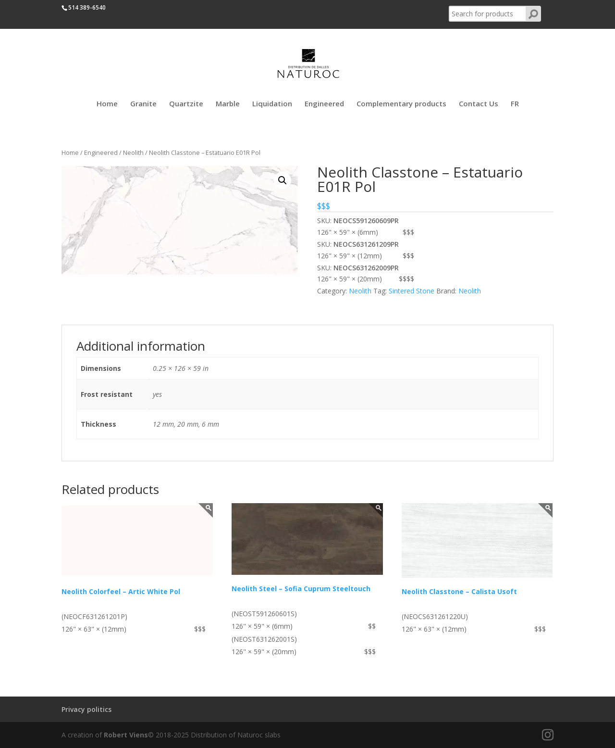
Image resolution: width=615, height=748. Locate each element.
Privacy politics (86, 709)
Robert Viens (126, 734)
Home (107, 104)
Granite (143, 104)
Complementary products (401, 104)
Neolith (133, 152)
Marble (228, 104)
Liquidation (272, 104)
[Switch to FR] (515, 109)
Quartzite (186, 104)
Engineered (324, 104)
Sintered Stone (411, 290)
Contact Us (478, 104)
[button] (282, 180)
